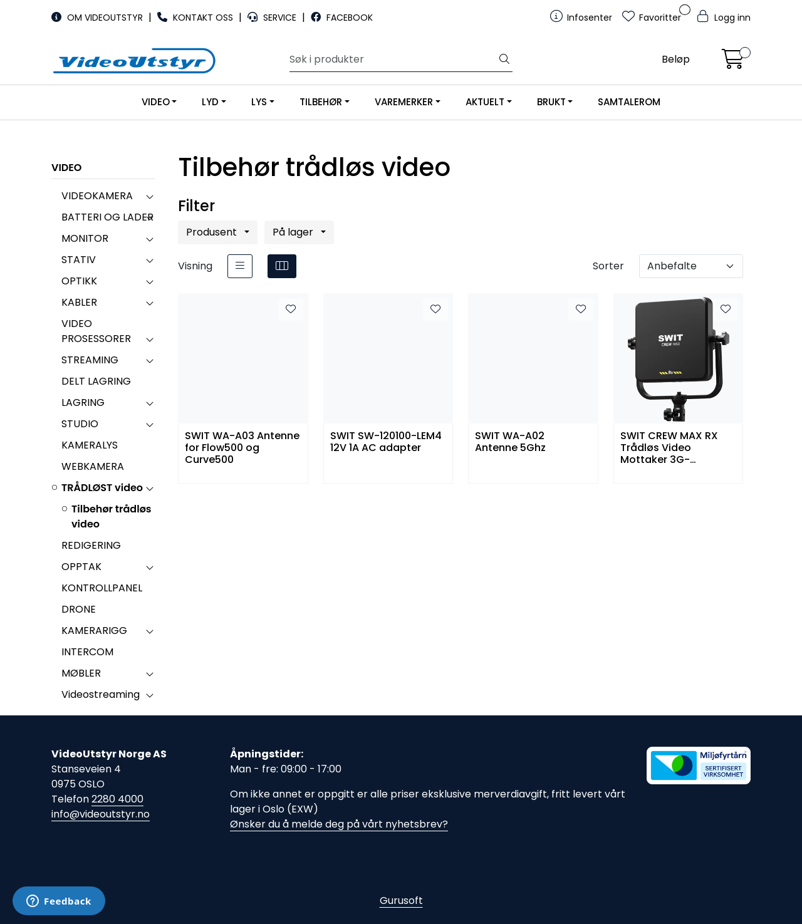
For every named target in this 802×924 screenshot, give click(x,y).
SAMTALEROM (629, 101)
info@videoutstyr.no (100, 814)
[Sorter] (691, 266)
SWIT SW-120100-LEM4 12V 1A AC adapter (386, 442)
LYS (259, 101)
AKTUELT (485, 101)
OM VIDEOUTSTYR (98, 17)
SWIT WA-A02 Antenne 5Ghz (510, 442)
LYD (210, 101)
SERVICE (273, 17)
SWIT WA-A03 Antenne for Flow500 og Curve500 (242, 447)
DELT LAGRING (96, 381)
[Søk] (393, 59)
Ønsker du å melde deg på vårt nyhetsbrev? (339, 824)
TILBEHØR (320, 101)
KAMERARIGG (94, 630)
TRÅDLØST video (102, 487)
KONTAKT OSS (196, 17)
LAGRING (83, 402)
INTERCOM (87, 652)
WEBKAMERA (92, 466)
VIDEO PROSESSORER (96, 331)
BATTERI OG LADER (107, 217)
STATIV (78, 259)
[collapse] (149, 196)
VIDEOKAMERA (97, 196)
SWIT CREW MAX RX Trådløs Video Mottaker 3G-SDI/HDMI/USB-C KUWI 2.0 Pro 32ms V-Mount (676, 447)
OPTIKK (79, 281)
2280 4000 (117, 799)
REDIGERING (91, 545)
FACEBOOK (342, 17)
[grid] (282, 266)
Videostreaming (100, 694)
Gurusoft (401, 900)
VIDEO (156, 101)
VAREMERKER (404, 101)
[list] (240, 266)
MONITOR (84, 238)
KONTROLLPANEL (101, 588)
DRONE (78, 609)
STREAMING (89, 360)
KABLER (79, 302)
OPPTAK (81, 566)
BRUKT (551, 101)
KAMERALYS (89, 445)
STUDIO (79, 424)
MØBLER (81, 673)
